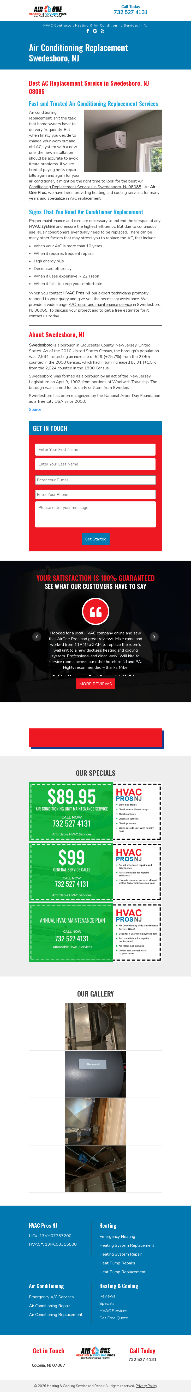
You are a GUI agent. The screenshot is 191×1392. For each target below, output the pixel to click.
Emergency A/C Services (51, 1297)
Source (35, 409)
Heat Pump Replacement (122, 1272)
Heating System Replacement (126, 1245)
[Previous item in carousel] (36, 636)
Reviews (107, 1296)
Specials (107, 1303)
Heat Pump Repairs (117, 1263)
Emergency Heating (117, 1236)
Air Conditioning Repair (49, 1306)
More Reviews (95, 684)
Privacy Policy (146, 1386)
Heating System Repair (120, 1254)
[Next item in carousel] (154, 636)
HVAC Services (113, 1311)
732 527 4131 (131, 12)
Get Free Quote (113, 1318)
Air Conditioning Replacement (55, 1315)
